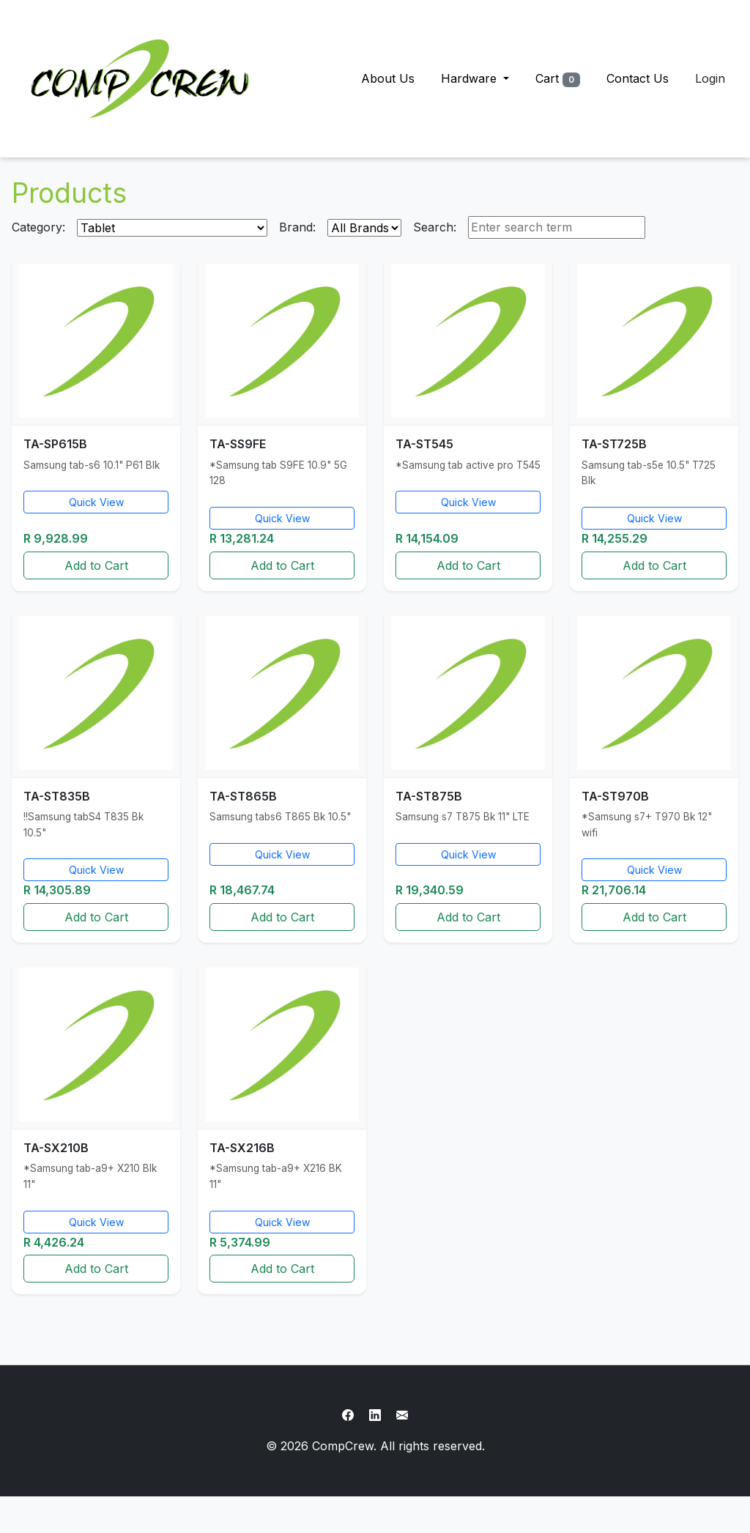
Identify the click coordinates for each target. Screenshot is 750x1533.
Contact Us (637, 78)
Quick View (96, 502)
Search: (434, 227)
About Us (388, 78)
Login (710, 78)
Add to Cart (96, 565)
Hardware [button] (470, 78)
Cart (557, 79)
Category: (38, 227)
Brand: (297, 227)
